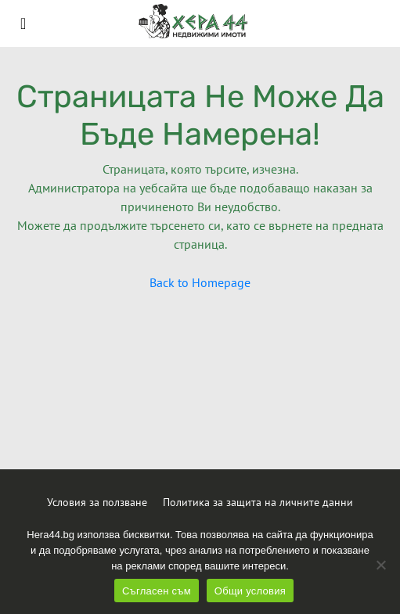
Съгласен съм (156, 591)
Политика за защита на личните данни (258, 502)
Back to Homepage (200, 282)
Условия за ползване (97, 502)
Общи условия (250, 591)
